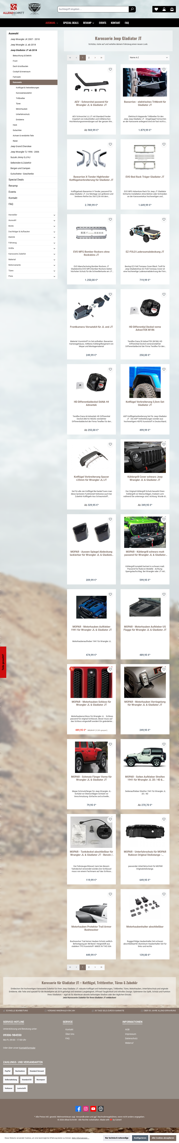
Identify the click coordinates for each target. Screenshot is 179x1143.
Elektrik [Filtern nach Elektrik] (32, 237)
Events (12, 191)
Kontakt (13, 197)
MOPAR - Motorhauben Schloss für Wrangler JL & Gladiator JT (91, 707)
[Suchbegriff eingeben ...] (93, 9)
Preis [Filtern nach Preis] (32, 276)
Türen (18, 104)
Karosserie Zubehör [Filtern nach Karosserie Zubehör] (32, 254)
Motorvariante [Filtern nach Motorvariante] (32, 265)
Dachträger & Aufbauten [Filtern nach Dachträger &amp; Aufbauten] (32, 231)
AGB (127, 1035)
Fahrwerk (17, 77)
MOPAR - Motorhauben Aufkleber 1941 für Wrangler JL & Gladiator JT (91, 631)
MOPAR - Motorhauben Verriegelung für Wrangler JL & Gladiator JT (145, 707)
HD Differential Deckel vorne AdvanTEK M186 (145, 330)
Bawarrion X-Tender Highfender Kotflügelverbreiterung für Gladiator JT (91, 179)
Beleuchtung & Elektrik (22, 56)
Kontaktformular (27, 1053)
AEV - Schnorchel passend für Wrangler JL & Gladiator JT (91, 103)
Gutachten (17, 130)
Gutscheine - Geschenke (22, 173)
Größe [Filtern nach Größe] (32, 248)
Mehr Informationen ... (80, 1138)
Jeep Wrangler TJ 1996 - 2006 (24, 152)
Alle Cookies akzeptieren (163, 1138)
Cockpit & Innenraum (22, 72)
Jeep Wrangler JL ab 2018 (23, 44)
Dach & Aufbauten (20, 66)
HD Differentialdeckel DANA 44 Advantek (91, 405)
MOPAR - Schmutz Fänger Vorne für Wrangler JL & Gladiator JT (91, 782)
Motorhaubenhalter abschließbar (144, 931)
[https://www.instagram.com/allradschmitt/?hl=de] (85, 1114)
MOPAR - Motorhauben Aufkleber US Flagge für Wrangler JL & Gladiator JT (145, 631)
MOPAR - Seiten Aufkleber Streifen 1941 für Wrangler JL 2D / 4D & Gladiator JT (145, 782)
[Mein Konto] (164, 9)
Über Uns (69, 1039)
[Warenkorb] (172, 9)
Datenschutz (131, 1044)
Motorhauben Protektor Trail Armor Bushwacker (91, 933)
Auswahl (13, 33)
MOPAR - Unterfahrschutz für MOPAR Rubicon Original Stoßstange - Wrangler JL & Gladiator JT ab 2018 (145, 858)
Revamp (13, 185)
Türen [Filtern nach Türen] (32, 270)
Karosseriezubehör (24, 93)
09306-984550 (12, 1040)
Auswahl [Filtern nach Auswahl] (32, 220)
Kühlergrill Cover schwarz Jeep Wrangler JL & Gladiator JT (145, 480)
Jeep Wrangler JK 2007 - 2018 (25, 39)
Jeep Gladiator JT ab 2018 (23, 50)
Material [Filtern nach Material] (32, 259)
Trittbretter (20, 98)
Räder (15, 141)
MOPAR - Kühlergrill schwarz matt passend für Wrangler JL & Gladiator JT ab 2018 (145, 556)
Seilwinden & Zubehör (20, 163)
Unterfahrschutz (23, 114)
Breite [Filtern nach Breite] (32, 226)
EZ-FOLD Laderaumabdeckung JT (145, 252)
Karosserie (17, 82)
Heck (15, 125)
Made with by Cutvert (111, 1125)
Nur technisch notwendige (116, 1138)
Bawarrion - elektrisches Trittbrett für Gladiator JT (145, 103)
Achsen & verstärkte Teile (23, 136)
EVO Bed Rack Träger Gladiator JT (145, 177)
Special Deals (16, 179)
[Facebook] (78, 1114)
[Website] (100, 1114)
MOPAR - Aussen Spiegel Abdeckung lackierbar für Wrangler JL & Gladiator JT (91, 556)
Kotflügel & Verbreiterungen (27, 88)
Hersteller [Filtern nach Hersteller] (32, 215)
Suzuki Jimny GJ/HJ (20, 157)
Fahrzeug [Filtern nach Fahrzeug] (32, 242)
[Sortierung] (149, 58)
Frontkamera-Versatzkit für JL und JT (91, 328)
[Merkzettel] (156, 9)
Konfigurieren (140, 1138)
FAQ (11, 204)
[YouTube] (93, 1114)
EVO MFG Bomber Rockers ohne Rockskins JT (91, 254)
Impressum (130, 1039)
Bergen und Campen (20, 168)
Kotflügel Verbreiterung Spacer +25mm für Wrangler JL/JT (91, 480)
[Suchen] (132, 9)
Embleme (20, 120)
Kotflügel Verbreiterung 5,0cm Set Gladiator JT (145, 405)
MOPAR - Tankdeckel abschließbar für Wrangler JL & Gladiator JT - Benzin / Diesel (91, 858)
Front (15, 61)
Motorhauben (21, 109)
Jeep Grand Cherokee (20, 146)
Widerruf (129, 1048)
